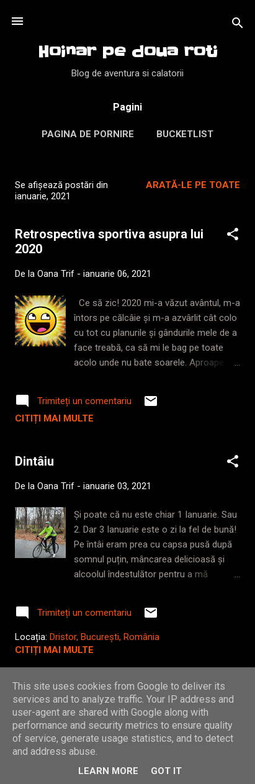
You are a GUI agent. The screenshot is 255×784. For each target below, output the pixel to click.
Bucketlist (184, 134)
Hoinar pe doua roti (128, 52)
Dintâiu (34, 461)
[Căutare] (237, 25)
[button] (232, 236)
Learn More (108, 771)
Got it (166, 771)
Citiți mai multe (54, 418)
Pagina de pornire (88, 134)
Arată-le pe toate (193, 185)
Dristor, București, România (104, 636)
